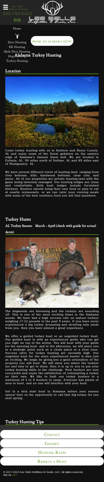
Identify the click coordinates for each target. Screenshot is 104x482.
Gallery (52, 443)
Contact (52, 434)
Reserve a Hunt (52, 461)
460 (14, 474)
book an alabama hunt (52, 40)
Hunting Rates (52, 452)
